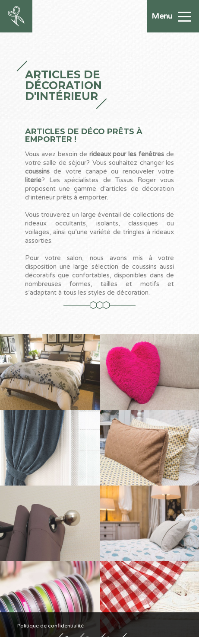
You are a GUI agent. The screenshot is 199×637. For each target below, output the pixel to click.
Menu (171, 16)
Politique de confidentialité (50, 625)
